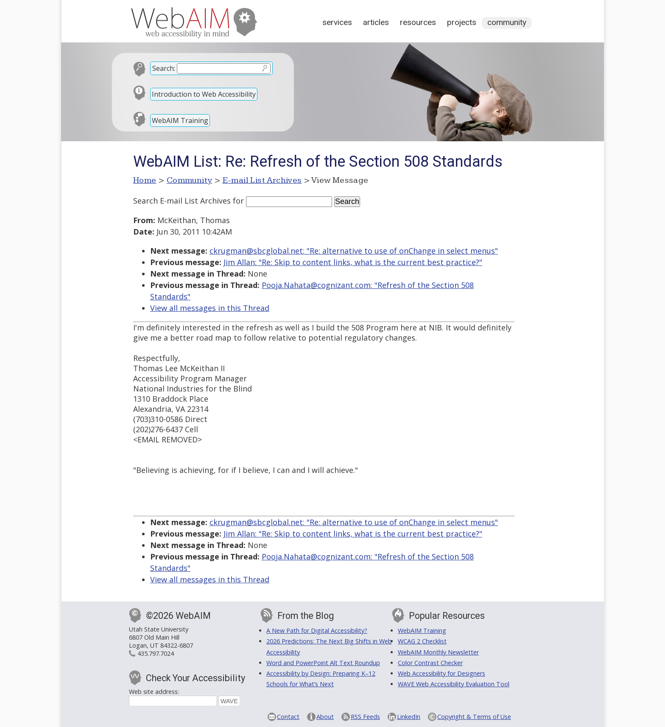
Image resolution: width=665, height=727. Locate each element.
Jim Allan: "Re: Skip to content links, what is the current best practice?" (353, 262)
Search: (163, 68)
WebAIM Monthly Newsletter (438, 652)
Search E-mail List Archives (182, 201)
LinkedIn (408, 717)
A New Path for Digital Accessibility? (316, 630)
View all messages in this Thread (209, 308)
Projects (461, 22)
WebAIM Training (180, 120)
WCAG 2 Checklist (422, 641)
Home (144, 180)
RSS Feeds (365, 717)
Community (506, 22)
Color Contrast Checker (430, 663)
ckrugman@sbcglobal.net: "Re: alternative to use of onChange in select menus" (354, 251)
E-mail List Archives (262, 180)
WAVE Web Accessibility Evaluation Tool (453, 684)
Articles (376, 22)
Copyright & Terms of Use (474, 717)
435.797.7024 (155, 653)
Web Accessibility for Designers (441, 673)
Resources (418, 22)
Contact (288, 717)
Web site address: (154, 692)
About (325, 717)
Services (337, 22)
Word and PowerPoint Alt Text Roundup (323, 663)
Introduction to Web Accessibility (204, 94)
